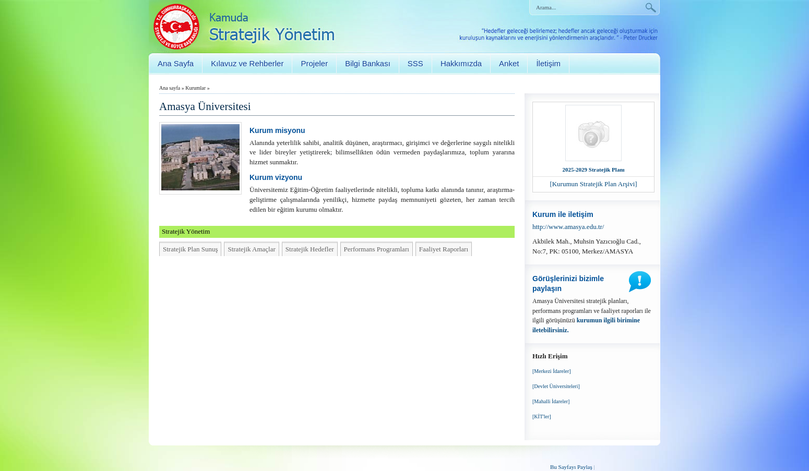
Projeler (314, 63)
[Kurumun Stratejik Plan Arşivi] (593, 184)
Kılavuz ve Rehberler (247, 63)
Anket (509, 63)
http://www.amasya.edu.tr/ (568, 227)
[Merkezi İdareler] (551, 371)
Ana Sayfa (176, 63)
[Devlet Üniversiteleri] (556, 386)
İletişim (548, 63)
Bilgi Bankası (367, 63)
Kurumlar (195, 88)
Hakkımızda (461, 63)
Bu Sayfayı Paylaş (571, 467)
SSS (415, 63)
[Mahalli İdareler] (550, 401)
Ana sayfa (169, 88)
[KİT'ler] (541, 416)
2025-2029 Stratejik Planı (593, 169)
